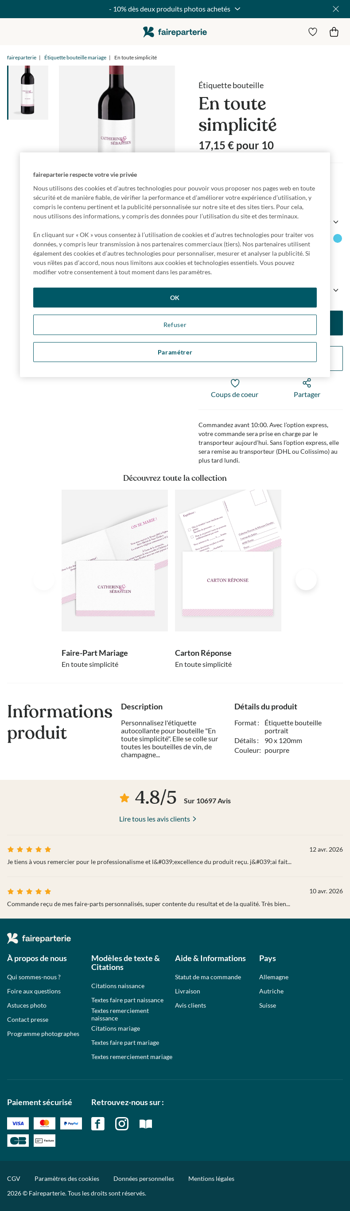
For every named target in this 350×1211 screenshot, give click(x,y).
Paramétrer (175, 352)
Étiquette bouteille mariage (75, 57)
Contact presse (27, 1019)
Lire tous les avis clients (154, 818)
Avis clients (190, 1005)
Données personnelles (143, 1178)
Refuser (175, 324)
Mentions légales (211, 1178)
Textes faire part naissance (127, 1000)
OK (175, 297)
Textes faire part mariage (125, 1042)
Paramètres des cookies (67, 1178)
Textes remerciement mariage (131, 1056)
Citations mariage (115, 1028)
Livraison (187, 991)
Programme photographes (43, 1033)
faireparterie (175, 31)
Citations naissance (117, 985)
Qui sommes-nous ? (34, 977)
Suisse (267, 1005)
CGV (13, 1178)
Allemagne (273, 977)
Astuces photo (27, 1005)
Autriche (271, 991)
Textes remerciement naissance (120, 1014)
